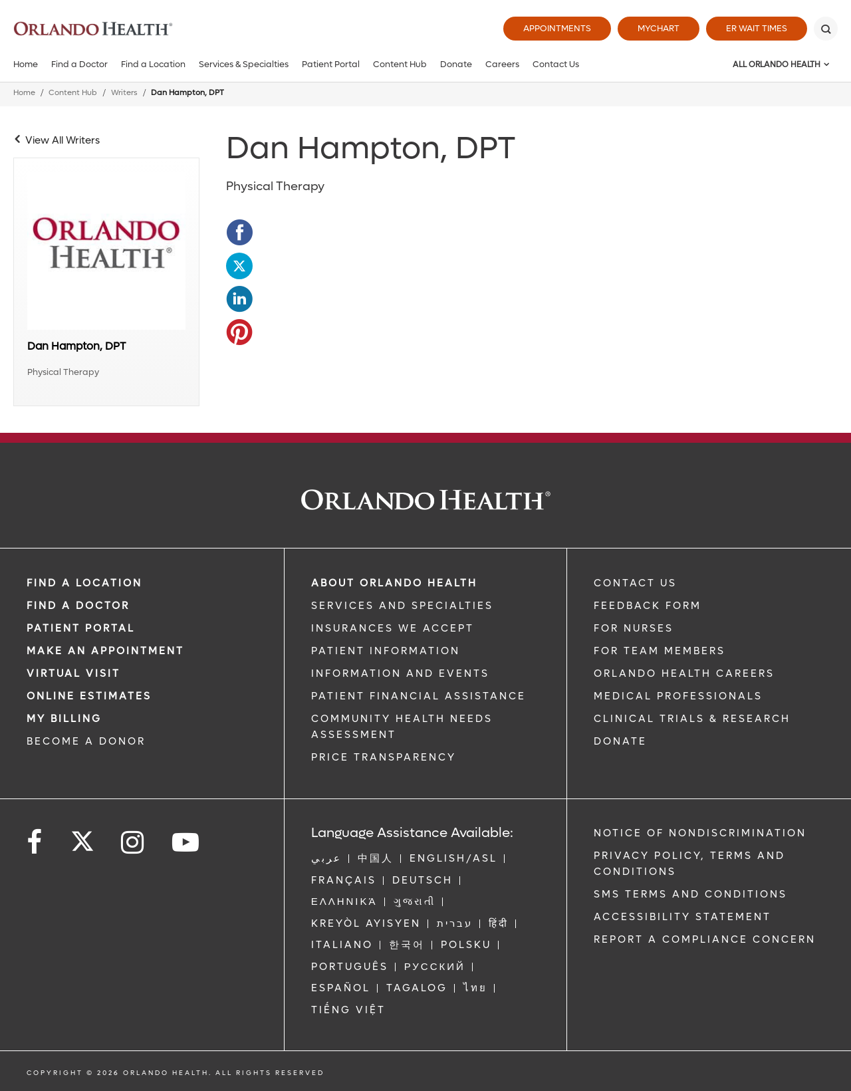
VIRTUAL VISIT (73, 673)
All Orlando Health (776, 64)
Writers (124, 93)
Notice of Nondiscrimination (700, 833)
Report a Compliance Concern (705, 939)
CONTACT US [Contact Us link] (635, 583)
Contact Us (556, 64)
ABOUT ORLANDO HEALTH (394, 583)
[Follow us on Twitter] (82, 837)
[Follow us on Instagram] (133, 842)
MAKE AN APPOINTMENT (105, 651)
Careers (502, 64)
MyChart (658, 28)
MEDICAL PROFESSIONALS (678, 696)
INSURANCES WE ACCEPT (392, 628)
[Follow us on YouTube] (186, 842)
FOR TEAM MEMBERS (659, 651)
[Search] (826, 29)
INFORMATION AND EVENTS (400, 673)
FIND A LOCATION (84, 583)
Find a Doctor (79, 64)
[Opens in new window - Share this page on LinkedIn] (239, 299)
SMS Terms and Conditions (690, 894)
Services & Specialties (244, 64)
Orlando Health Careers (684, 673)
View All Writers (62, 140)
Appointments (557, 28)
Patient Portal (331, 64)
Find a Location (153, 64)
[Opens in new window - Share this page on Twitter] (239, 266)
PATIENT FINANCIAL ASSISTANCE (418, 696)
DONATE (620, 741)
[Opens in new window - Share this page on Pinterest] (239, 332)
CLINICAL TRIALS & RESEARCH (692, 718)
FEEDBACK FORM (647, 605)
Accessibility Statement (682, 916)
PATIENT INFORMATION (385, 651)
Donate (456, 64)
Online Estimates (89, 696)
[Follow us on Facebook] (35, 842)
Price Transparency (383, 757)
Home (25, 64)
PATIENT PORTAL (81, 628)
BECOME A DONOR (86, 741)
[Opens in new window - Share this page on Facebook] (239, 232)
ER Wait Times (756, 28)
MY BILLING (64, 718)
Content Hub (400, 64)
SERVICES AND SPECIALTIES (402, 605)
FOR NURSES (633, 628)
